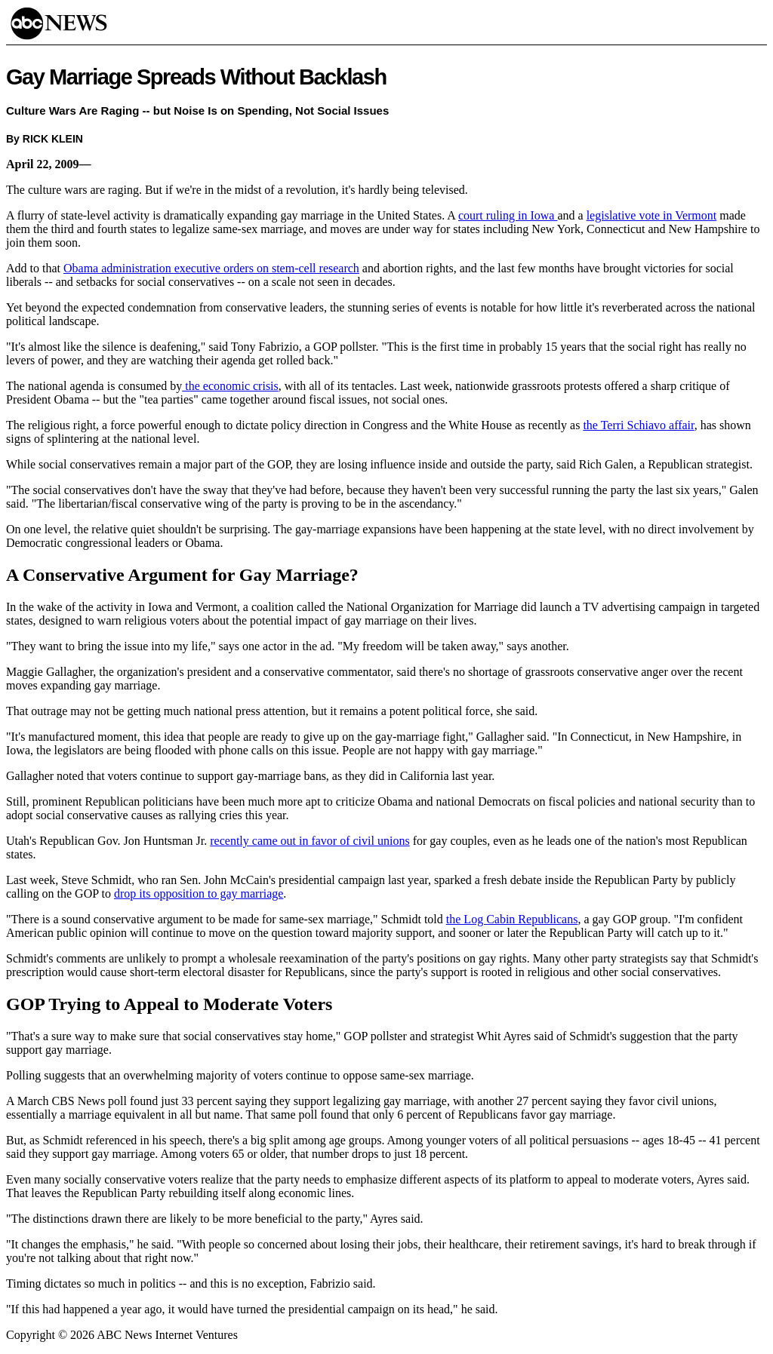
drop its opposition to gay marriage (198, 893)
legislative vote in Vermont (652, 215)
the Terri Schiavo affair (638, 425)
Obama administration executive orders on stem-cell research (211, 268)
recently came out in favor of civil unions (309, 840)
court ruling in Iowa (508, 215)
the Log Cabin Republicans (512, 919)
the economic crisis (230, 385)
